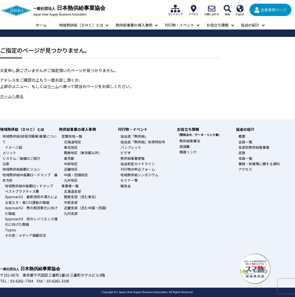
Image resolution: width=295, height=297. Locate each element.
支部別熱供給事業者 (253, 147)
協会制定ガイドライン (137, 163)
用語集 (184, 146)
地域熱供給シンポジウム (139, 174)
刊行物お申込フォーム (137, 169)
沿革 (5, 163)
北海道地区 (72, 141)
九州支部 (71, 213)
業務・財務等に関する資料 (259, 163)
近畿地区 (71, 169)
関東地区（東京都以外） (83, 152)
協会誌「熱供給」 (134, 136)
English (240, 8)
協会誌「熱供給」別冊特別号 (142, 141)
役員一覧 (245, 158)
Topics (10, 229)
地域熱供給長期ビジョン (21, 169)
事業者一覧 (70, 185)
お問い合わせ (211, 8)
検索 (227, 8)
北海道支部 (72, 191)
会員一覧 (245, 141)
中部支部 (71, 202)
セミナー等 (129, 180)
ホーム (41, 25)
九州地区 (71, 180)
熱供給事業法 (189, 140)
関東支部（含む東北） (81, 196)
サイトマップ (175, 8)
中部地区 (71, 163)
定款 (241, 152)
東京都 (69, 158)
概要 (241, 136)
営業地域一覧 (71, 136)
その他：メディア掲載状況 (25, 235)
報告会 (125, 185)
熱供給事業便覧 (132, 158)
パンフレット (130, 147)
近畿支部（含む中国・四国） (86, 207)
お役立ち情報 (217, 25)
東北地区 (71, 147)
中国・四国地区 (76, 174)
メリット (9, 152)
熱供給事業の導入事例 (134, 25)
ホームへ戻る (12, 96)
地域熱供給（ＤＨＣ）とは (81, 25)
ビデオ (125, 152)
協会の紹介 (250, 25)
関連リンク (188, 151)
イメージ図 (13, 147)
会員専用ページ (273, 9)
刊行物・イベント (179, 25)
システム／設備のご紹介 (21, 158)
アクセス (193, 8)
